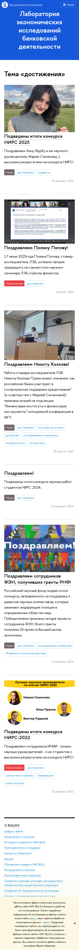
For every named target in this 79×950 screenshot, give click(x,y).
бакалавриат (45, 775)
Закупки (8, 859)
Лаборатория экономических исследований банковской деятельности (39, 30)
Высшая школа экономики (25, 5)
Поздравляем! (19, 473)
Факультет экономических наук (26, 653)
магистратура (15, 783)
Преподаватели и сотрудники (22, 848)
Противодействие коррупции (22, 875)
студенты (44, 172)
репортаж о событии (19, 775)
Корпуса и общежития (18, 853)
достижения (25, 172)
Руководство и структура (19, 837)
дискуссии (12, 435)
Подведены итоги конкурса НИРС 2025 (33, 139)
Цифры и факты (13, 831)
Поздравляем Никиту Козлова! (36, 364)
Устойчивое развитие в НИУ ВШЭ (24, 842)
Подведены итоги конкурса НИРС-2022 (33, 734)
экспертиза (36, 443)
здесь (33, 918)
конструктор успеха (50, 427)
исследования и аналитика (40, 435)
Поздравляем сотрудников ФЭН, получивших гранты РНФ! (37, 579)
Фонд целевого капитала (19, 870)
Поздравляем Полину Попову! (36, 247)
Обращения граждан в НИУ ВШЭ (24, 864)
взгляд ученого (15, 443)
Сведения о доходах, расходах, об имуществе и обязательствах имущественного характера (33, 883)
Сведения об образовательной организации (31, 891)
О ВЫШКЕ (11, 825)
